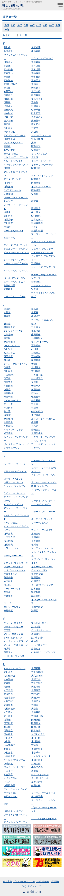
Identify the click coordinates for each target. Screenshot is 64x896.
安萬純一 (35, 193)
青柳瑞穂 (8, 80)
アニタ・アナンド (12, 179)
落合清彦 (8, 774)
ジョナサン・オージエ (14, 767)
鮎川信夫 (8, 215)
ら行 (57, 25)
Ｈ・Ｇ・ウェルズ (12, 522)
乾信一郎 (8, 396)
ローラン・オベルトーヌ (43, 792)
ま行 (45, 25)
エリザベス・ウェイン (42, 518)
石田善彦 (8, 356)
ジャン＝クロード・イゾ (16, 363)
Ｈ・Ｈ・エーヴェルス (14, 655)
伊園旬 (34, 363)
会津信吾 (8, 51)
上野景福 (35, 541)
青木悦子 (35, 69)
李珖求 (7, 308)
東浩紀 (7, 146)
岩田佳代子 (37, 433)
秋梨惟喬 (8, 98)
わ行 (6, 29)
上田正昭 (35, 533)
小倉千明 (35, 752)
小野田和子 (9, 785)
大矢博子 (8, 712)
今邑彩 (34, 425)
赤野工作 (8, 91)
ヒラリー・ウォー (12, 548)
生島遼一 (8, 334)
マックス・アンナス (41, 285)
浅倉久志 (8, 109)
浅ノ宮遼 (8, 120)
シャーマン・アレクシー (16, 259)
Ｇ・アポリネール (12, 190)
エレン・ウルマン (12, 606)
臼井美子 (8, 577)
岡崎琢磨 (35, 719)
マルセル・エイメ (39, 622)
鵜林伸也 (35, 595)
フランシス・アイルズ (42, 58)
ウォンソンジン (39, 570)
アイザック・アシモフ (14, 135)
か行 (13, 25)
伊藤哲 (7, 389)
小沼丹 (7, 781)
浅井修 (34, 102)
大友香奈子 (9, 697)
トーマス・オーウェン (14, 668)
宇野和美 (8, 595)
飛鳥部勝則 (37, 138)
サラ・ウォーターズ (13, 555)
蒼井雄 (7, 65)
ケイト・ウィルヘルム (14, 493)
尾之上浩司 (37, 781)
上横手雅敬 (37, 606)
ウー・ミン (9, 603)
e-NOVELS (37, 411)
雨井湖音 (35, 190)
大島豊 (7, 686)
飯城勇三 (35, 316)
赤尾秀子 (35, 87)
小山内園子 (37, 759)
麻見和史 (35, 124)
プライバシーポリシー (24, 881)
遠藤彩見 (35, 648)
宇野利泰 (35, 592)
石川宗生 (8, 349)
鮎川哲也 (35, 215)
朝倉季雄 (35, 109)
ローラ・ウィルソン (13, 478)
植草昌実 (8, 533)
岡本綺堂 (8, 734)
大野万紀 (8, 701)
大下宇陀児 (37, 682)
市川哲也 (35, 371)
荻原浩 (34, 745)
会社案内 (7, 881)
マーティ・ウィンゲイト (43, 500)
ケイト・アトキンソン (42, 175)
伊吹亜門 (8, 418)
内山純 (7, 584)
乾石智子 (35, 396)
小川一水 (35, 737)
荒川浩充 (8, 223)
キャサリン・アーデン (42, 164)
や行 (51, 25)
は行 (38, 25)
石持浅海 (35, 356)
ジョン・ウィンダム (41, 504)
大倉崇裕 (8, 679)
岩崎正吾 (35, 429)
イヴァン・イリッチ (13, 429)
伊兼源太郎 (9, 327)
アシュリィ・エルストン (16, 644)
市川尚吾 (8, 371)
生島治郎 (35, 330)
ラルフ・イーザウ (39, 341)
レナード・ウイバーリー (43, 511)
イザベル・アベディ (41, 186)
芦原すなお (9, 131)
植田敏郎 (8, 541)
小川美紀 (35, 741)
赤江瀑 (7, 87)
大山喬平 (8, 715)
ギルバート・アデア (41, 160)
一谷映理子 (9, 374)
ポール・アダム (11, 153)
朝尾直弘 (35, 106)
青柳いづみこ (10, 84)
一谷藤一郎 (37, 374)
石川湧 (34, 349)
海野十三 (8, 610)
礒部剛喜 (35, 360)
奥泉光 (7, 748)
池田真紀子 (37, 338)
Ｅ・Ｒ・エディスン (13, 637)
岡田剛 (7, 726)
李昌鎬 (34, 308)
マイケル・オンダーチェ (16, 822)
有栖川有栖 (37, 230)
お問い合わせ (42, 881)
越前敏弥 (35, 633)
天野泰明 (8, 193)
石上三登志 (9, 352)
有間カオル (9, 237)
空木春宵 (35, 588)
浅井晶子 (8, 106)
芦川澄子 (8, 127)
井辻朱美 (8, 385)
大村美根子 (9, 708)
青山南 (34, 84)
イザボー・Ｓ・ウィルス (15, 471)
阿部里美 (35, 182)
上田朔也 (35, 537)
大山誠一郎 (37, 715)
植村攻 (34, 544)
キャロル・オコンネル (14, 759)
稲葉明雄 (8, 393)
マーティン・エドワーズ (16, 641)
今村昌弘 (8, 425)
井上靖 (34, 407)
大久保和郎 (37, 675)
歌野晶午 (35, 577)
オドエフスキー (12, 778)
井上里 (7, 411)
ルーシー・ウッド (12, 588)
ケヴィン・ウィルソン (14, 486)
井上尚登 (8, 407)
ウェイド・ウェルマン (42, 529)
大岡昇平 (35, 668)
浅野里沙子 (37, 117)
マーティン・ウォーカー (43, 548)
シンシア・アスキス (13, 142)
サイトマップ (34, 886)
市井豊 (7, 367)
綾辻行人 (35, 212)
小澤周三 (8, 763)
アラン (34, 226)
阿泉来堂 (35, 146)
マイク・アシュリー (41, 135)
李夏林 (34, 312)
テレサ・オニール (39, 778)
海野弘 (34, 610)
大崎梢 (7, 682)
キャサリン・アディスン (16, 164)
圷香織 (7, 102)
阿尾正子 (8, 62)
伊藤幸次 (35, 385)
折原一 (7, 803)
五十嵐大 (35, 327)
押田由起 (35, 763)
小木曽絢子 (9, 745)
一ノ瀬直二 (37, 378)
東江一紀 (35, 91)
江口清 (7, 630)
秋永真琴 (35, 94)
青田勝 (7, 76)
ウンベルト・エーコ (41, 630)
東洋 (33, 142)
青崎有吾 (35, 73)
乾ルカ (34, 393)
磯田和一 (8, 360)
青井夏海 (35, 62)
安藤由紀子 (9, 285)
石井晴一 (35, 345)
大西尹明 (35, 697)
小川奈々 (8, 737)
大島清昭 (35, 686)
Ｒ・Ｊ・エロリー (39, 644)
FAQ (24, 886)
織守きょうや (10, 796)
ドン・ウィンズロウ (13, 504)
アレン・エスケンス (13, 633)
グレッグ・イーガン (13, 330)
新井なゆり (37, 219)
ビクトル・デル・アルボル (16, 252)
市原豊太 (8, 382)
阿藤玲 (7, 168)
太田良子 (35, 690)
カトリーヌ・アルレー (42, 252)
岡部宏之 (8, 730)
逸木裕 (34, 382)
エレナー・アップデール (16, 157)
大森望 (34, 708)
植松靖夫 (8, 544)
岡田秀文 (35, 723)
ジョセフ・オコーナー (42, 756)
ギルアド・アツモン (13, 160)
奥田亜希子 (37, 748)
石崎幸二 (35, 352)
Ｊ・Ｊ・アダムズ (39, 153)
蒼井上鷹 (35, 65)
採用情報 (55, 881)
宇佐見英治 (37, 573)
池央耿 (7, 338)
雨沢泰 (34, 201)
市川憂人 (35, 367)
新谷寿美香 (37, 223)
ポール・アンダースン (14, 278)
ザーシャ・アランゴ (13, 230)
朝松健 (7, 124)
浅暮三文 (8, 117)
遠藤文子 (8, 652)
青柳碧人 (35, 80)
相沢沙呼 (35, 47)
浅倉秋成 (8, 113)
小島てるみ (37, 767)
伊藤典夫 (35, 389)
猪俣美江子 (9, 414)
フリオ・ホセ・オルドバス (43, 818)
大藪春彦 (35, 712)
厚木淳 (34, 157)
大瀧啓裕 (8, 693)
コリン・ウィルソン (13, 482)
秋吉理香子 (37, 98)
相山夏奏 (35, 51)
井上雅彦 (35, 400)
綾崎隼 (7, 212)
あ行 (6, 25)
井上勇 (34, 403)
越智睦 (34, 770)
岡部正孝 (35, 726)
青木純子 (8, 69)
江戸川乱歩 (37, 637)
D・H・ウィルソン (39, 486)
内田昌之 (8, 581)
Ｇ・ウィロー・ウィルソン (43, 482)
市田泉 (7, 378)
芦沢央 (34, 127)
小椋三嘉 (8, 752)
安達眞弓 (35, 149)
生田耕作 (35, 334)
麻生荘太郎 (9, 149)
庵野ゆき (8, 289)
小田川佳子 (9, 770)
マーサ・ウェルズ (39, 522)
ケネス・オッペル (39, 774)
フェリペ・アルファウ (42, 248)
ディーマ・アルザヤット (16, 245)
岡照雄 (7, 719)
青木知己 (8, 73)
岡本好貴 (35, 730)
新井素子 (8, 219)
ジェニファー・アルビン (16, 248)
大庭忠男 (8, 704)
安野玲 (34, 289)
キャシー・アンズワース (16, 270)
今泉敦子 (8, 422)
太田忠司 (8, 690)
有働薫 (7, 592)
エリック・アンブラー (14, 296)
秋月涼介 (8, 94)
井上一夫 (8, 403)
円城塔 (7, 648)
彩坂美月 (35, 208)
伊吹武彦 (35, 414)
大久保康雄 (37, 671)
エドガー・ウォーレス (14, 570)
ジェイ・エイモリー (13, 626)
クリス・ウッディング (42, 584)
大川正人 (8, 671)
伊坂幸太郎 (9, 341)
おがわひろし (38, 734)
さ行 (19, 25)
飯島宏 (7, 323)
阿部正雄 (8, 186)
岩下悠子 (8, 433)
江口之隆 (35, 626)
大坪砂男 (35, 693)
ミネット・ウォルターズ (16, 562)
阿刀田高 (35, 168)
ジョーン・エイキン (13, 622)
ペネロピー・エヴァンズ (43, 652)
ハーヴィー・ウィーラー (16, 463)
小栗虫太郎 (9, 756)
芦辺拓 (34, 131)
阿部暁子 (35, 179)
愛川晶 (7, 47)
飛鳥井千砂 (9, 138)
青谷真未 (35, 76)
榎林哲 (34, 641)
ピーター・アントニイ (14, 281)
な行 (32, 25)
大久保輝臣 (9, 675)
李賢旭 (7, 312)
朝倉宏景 (35, 113)
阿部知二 (8, 182)
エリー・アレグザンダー (16, 263)
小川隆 (7, 741)
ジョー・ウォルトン (13, 566)
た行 (26, 25)
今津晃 (34, 422)
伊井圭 (7, 316)
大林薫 (34, 704)
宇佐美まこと (10, 573)
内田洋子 (35, 581)
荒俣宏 (7, 226)
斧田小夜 (35, 785)
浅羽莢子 (35, 120)
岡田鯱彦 (8, 723)
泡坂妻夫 (35, 263)
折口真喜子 (37, 796)
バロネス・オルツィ (13, 811)
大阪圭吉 (35, 679)
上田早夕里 (9, 537)
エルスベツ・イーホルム (43, 418)
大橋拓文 (35, 701)
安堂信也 (35, 281)
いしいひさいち (12, 345)
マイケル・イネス (12, 400)
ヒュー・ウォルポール (42, 566)
